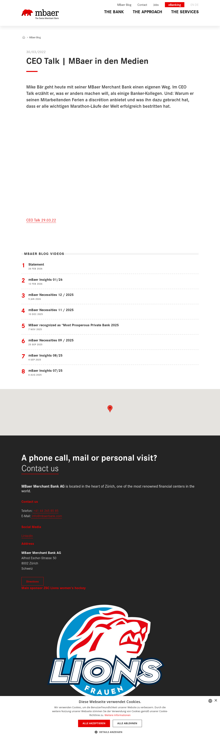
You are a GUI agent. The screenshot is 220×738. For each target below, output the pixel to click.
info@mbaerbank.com (46, 515)
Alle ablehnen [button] (127, 723)
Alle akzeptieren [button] (94, 723)
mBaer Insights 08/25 (45, 355)
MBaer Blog (35, 37)
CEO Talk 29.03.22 (41, 220)
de (197, 4)
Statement (36, 264)
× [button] (215, 700)
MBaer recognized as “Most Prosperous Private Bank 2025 (73, 324)
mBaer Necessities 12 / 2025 (51, 294)
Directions (32, 581)
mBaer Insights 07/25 (45, 370)
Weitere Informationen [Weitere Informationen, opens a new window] (118, 715)
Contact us (40, 467)
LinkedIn (27, 535)
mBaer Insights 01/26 (45, 279)
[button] (110, 731)
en (192, 4)
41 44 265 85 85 (46, 510)
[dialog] (110, 717)
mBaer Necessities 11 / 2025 (51, 309)
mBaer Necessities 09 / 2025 (51, 340)
